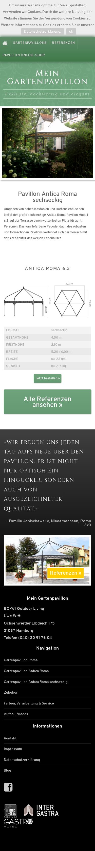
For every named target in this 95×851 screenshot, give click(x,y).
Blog (7, 770)
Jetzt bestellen (46, 378)
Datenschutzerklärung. (42, 31)
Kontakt (10, 738)
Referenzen (63, 43)
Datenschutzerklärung (22, 759)
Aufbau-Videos (16, 714)
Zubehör (11, 692)
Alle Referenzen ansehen (47, 402)
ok (71, 31)
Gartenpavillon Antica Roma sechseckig (36, 681)
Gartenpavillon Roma (20, 660)
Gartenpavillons (30, 43)
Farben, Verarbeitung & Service (29, 703)
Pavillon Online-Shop (24, 55)
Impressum (13, 749)
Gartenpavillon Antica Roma (26, 671)
